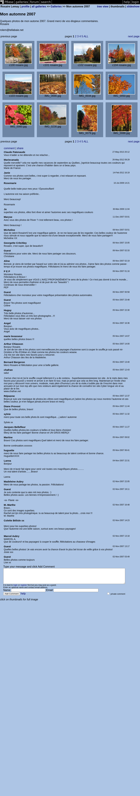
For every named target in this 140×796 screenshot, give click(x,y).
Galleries (56, 6)
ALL (86, 36)
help (23, 596)
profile (25, 6)
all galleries (39, 6)
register (23, 588)
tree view (102, 6)
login (15, 588)
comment (9, 148)
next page (134, 36)
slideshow (133, 6)
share (20, 148)
